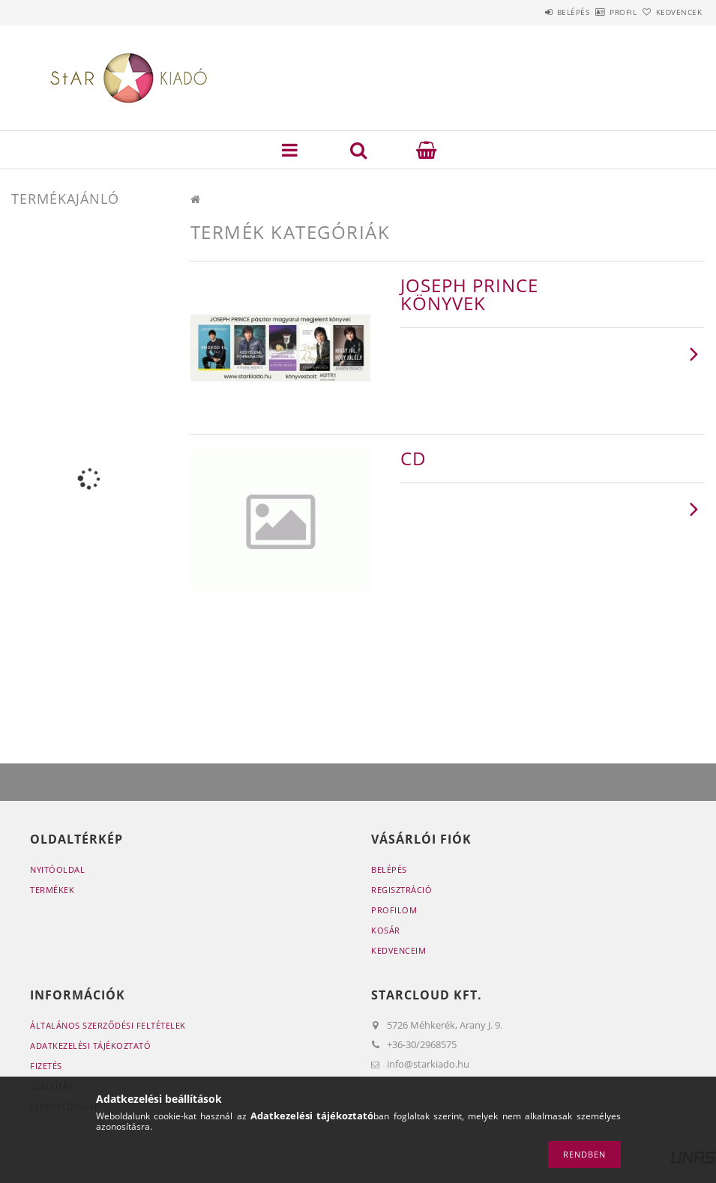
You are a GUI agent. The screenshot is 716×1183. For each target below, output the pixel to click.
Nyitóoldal (57, 869)
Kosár (385, 930)
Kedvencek (670, 12)
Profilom (394, 910)
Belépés (531, 12)
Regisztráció (401, 889)
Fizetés (46, 1065)
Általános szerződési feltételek (108, 1025)
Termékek (52, 889)
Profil (598, 12)
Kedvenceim (398, 950)
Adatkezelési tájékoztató (90, 1045)
